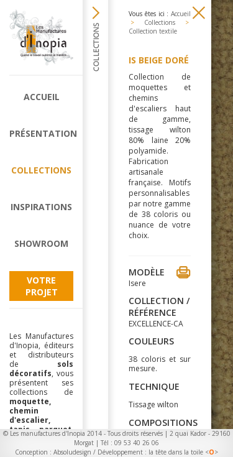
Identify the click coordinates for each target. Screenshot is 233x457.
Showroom (41, 243)
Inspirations (41, 207)
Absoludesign (72, 452)
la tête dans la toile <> (183, 452)
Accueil (42, 97)
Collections (41, 170)
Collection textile (153, 31)
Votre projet (41, 286)
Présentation (41, 133)
